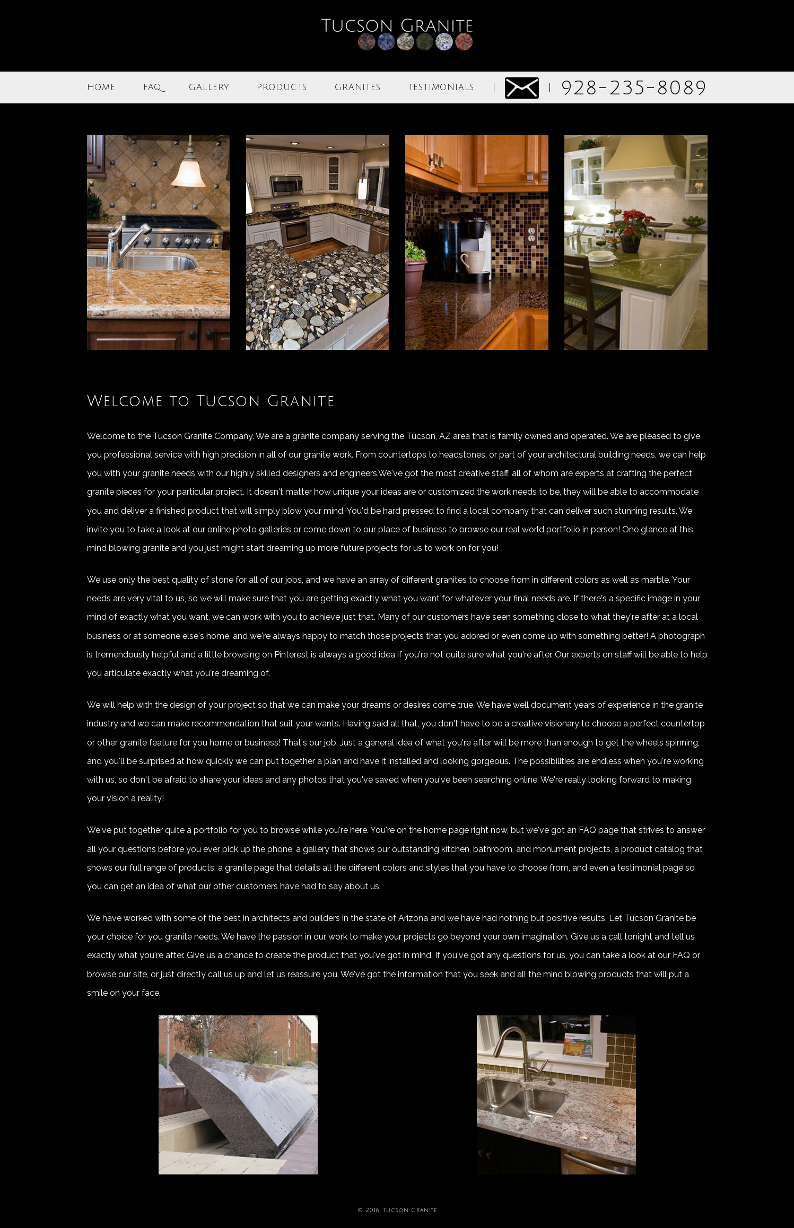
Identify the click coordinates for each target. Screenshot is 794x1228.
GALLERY (209, 87)
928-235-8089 (634, 88)
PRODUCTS (282, 87)
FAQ (152, 87)
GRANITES (357, 87)
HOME (101, 87)
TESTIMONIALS (441, 87)
